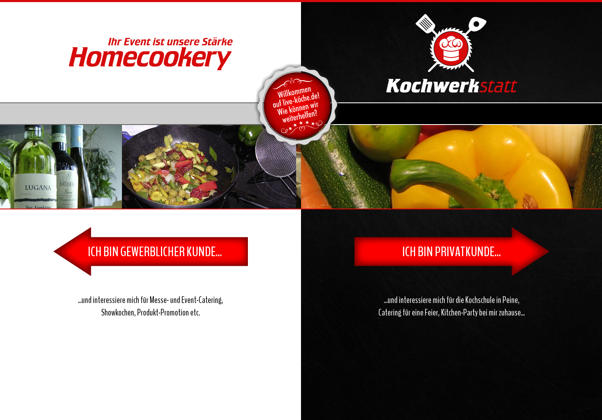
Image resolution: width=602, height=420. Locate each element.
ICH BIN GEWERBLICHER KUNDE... (155, 252)
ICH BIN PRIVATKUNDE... (451, 252)
